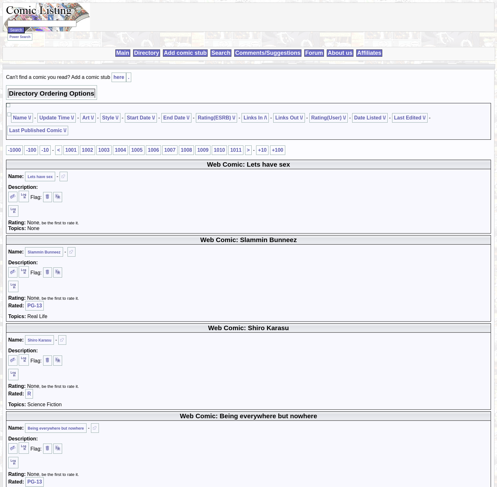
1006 (153, 150)
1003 (104, 150)
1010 (219, 150)
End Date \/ (176, 117)
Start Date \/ (141, 117)
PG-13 (34, 305)
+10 (262, 150)
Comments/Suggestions (267, 53)
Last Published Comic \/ (37, 130)
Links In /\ (255, 117)
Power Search (20, 37)
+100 (277, 150)
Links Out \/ (289, 117)
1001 (71, 150)
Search (220, 53)
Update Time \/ (56, 117)
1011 (236, 150)
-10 (45, 150)
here (118, 77)
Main (122, 53)
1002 (87, 150)
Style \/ (110, 117)
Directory (146, 53)
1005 (137, 150)
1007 (170, 150)
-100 (31, 150)
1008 (186, 150)
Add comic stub (185, 53)
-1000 (14, 150)
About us (340, 53)
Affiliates (369, 53)
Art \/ (88, 117)
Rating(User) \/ (328, 117)
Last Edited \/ (410, 117)
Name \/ (22, 117)
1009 (203, 150)
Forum (314, 53)
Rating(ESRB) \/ (216, 117)
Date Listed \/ (370, 117)
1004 (120, 150)
